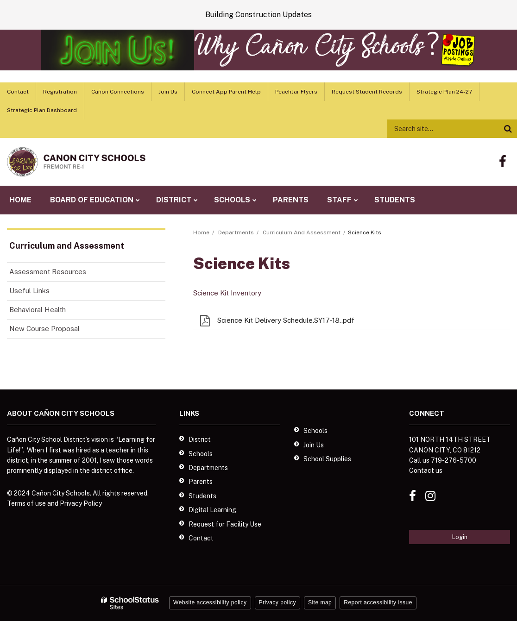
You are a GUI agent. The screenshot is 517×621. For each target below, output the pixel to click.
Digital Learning (212, 510)
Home (201, 232)
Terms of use (26, 503)
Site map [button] (320, 602)
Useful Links (29, 291)
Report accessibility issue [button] (378, 602)
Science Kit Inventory (227, 293)
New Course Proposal (44, 328)
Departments (236, 232)
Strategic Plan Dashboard (42, 110)
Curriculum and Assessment (301, 232)
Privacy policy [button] (277, 602)
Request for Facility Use (225, 524)
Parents (201, 481)
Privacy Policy (81, 503)
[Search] (507, 128)
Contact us (425, 470)
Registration (60, 91)
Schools (201, 454)
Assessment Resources (47, 272)
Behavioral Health (37, 310)
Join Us (167, 91)
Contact (18, 91)
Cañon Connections (117, 91)
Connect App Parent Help (226, 91)
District (200, 439)
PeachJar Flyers (296, 91)
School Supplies (327, 459)
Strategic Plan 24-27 (444, 91)
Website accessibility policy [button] (210, 602)
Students (202, 496)
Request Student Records (367, 91)
